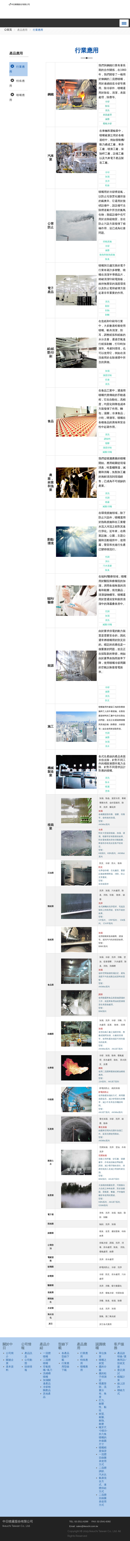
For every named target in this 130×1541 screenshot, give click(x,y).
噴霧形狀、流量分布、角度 (102, 1390)
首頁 (8, 29)
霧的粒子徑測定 (102, 1377)
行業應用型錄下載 (65, 1367)
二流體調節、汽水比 (102, 1471)
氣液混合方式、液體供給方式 (102, 1484)
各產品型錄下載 (65, 1356)
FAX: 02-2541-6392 (101, 1521)
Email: (72, 1526)
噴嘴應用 (17, 97)
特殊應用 (17, 82)
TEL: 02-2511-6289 (78, 1521)
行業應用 (17, 68)
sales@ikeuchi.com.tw (87, 1526)
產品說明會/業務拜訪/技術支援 (121, 1360)
